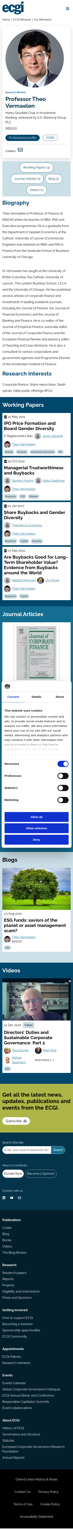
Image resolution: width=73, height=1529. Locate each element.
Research (9, 1265)
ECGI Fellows (11, 1357)
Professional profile (22, 138)
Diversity (22, 452)
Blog (5, 1234)
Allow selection (36, 828)
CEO (22, 497)
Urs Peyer (52, 581)
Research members (16, 1363)
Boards (9, 452)
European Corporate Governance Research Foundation (33, 1450)
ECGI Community (14, 1337)
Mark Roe (49, 1051)
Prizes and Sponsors (17, 1298)
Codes (7, 1228)
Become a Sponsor (41, 1174)
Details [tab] (36, 696)
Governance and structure (21, 1435)
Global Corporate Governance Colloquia (31, 1390)
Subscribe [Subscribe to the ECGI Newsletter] (16, 1122)
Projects (8, 1286)
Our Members (42, 19)
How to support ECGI (17, 1318)
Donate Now (13, 1174)
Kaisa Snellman (54, 481)
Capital (24, 541)
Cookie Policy (50, 1505)
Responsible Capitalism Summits (25, 1402)
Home (6, 19)
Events (7, 1376)
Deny (36, 839)
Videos (7, 1247)
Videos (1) (36, 190)
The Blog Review (14, 1253)
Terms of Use (23, 1505)
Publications (11, 1220)
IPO (60, 452)
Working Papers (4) (36, 168)
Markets (33, 497)
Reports (8, 1279)
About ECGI (11, 1421)
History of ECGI (13, 1429)
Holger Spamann (19, 1060)
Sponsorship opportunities (21, 1331)
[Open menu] (67, 8)
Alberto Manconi (24, 581)
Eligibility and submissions (21, 1292)
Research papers (14, 1273)
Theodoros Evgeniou (27, 526)
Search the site (12, 1143)
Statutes (8, 1441)
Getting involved (14, 1311)
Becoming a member (17, 1324)
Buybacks (10, 497)
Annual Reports (13, 1458)
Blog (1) (53, 179)
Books (6, 1241)
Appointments (13, 1349)
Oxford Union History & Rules (36, 1480)
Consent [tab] (13, 696)
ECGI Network (22, 19)
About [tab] (59, 696)
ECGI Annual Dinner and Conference (28, 1396)
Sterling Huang (22, 481)
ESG (7, 948)
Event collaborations (17, 1408)
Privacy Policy (48, 1492)
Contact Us (23, 1492)
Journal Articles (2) (27, 179)
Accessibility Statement (36, 1517)
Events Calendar (14, 1384)
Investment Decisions (42, 452)
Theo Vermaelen (23, 445)
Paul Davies (20, 1051)
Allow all (36, 817)
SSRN (50, 138)
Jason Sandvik (52, 436)
